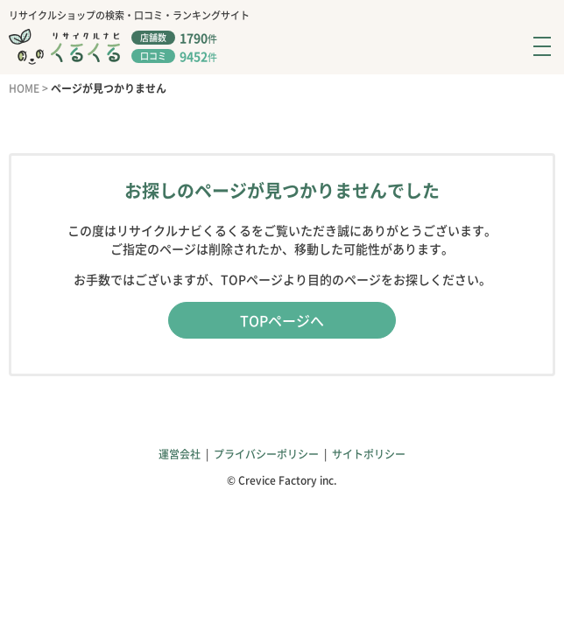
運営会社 (180, 454)
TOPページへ (282, 320)
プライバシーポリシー (266, 454)
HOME (24, 88)
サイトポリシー (368, 454)
